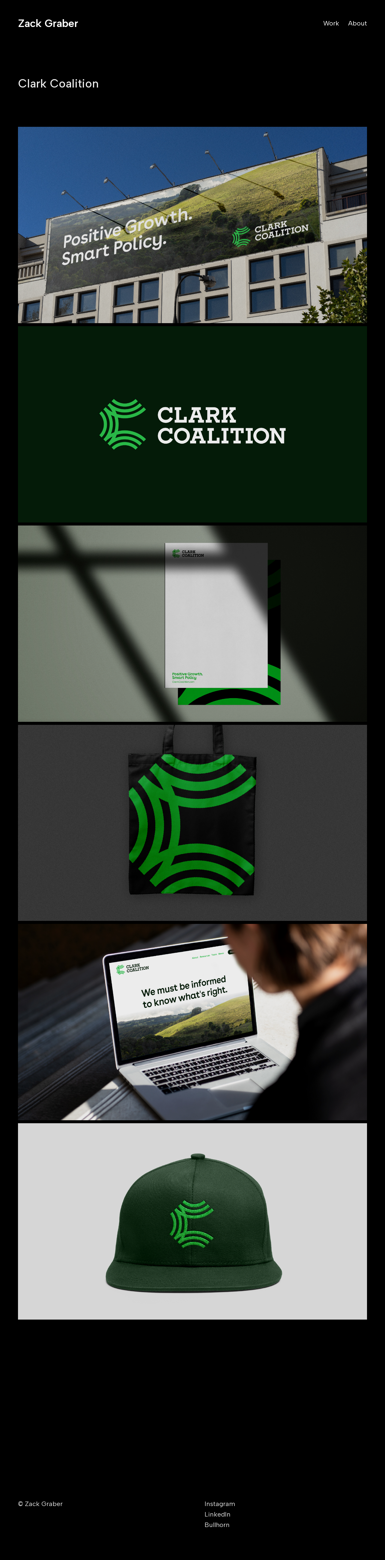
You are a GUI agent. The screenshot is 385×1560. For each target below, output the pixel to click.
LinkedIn (217, 1514)
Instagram (219, 1504)
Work (331, 23)
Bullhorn (217, 1525)
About (357, 23)
